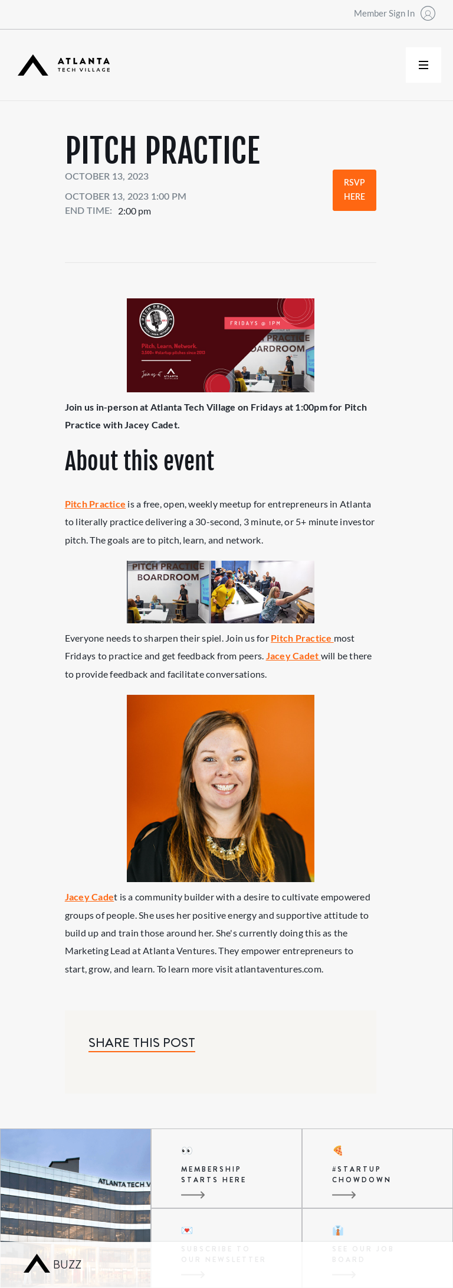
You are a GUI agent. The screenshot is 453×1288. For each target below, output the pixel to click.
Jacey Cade (89, 896)
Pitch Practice (95, 503)
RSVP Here (354, 190)
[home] (64, 65)
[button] (423, 65)
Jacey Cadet (293, 655)
